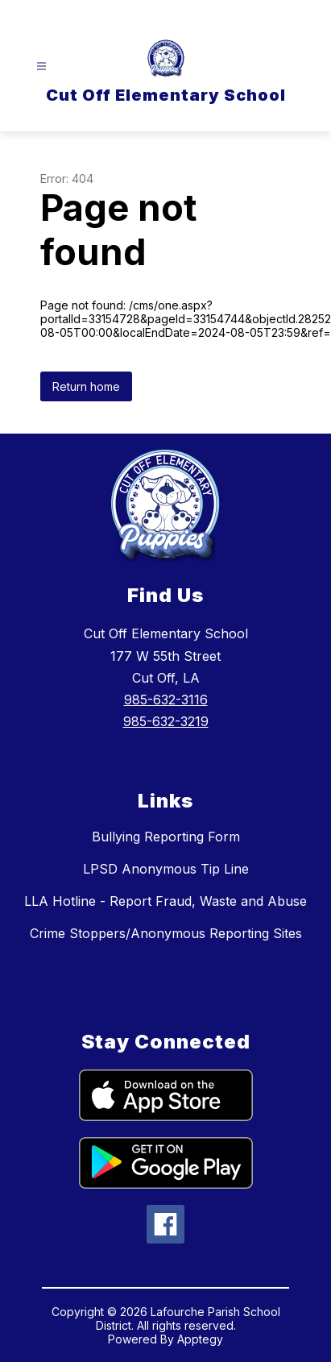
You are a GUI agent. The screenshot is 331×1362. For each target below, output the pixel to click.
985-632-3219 (166, 721)
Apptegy (200, 1339)
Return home (86, 386)
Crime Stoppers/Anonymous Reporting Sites (166, 933)
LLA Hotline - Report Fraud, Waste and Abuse (165, 901)
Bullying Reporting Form (166, 836)
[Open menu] (41, 66)
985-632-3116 (166, 699)
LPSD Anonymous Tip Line (166, 869)
